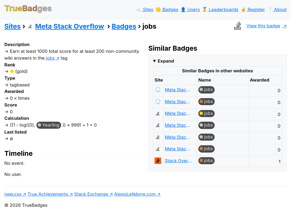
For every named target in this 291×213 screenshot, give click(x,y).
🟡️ (166, 9)
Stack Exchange (91, 194)
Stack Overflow (178, 160)
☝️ (253, 9)
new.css (12, 194)
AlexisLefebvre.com (135, 194)
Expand (166, 61)
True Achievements (47, 194)
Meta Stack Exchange (178, 89)
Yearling (50, 125)
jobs (50, 58)
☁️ (144, 9)
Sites (12, 26)
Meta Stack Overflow (65, 26)
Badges (124, 26)
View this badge (255, 25)
